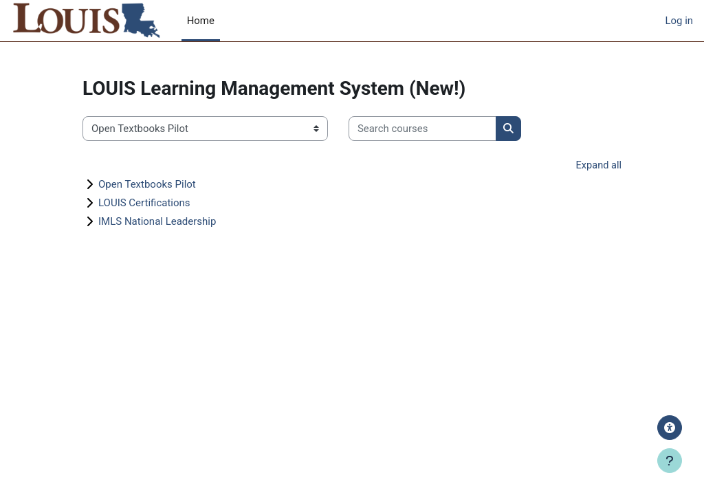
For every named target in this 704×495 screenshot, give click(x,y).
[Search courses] (422, 128)
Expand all (598, 166)
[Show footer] (669, 460)
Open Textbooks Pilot (147, 184)
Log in (679, 20)
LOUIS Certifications (144, 203)
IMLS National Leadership (157, 221)
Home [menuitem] (200, 20)
